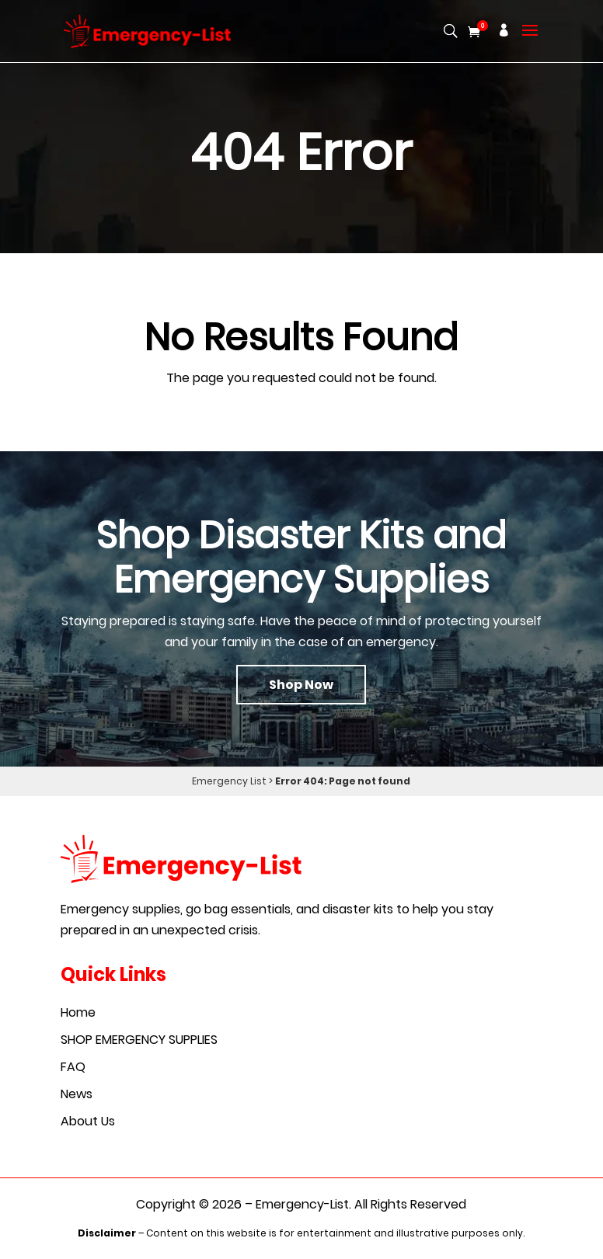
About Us (88, 1121)
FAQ (73, 1067)
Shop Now (301, 685)
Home (78, 1012)
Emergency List (229, 781)
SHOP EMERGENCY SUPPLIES (139, 1040)
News (76, 1094)
